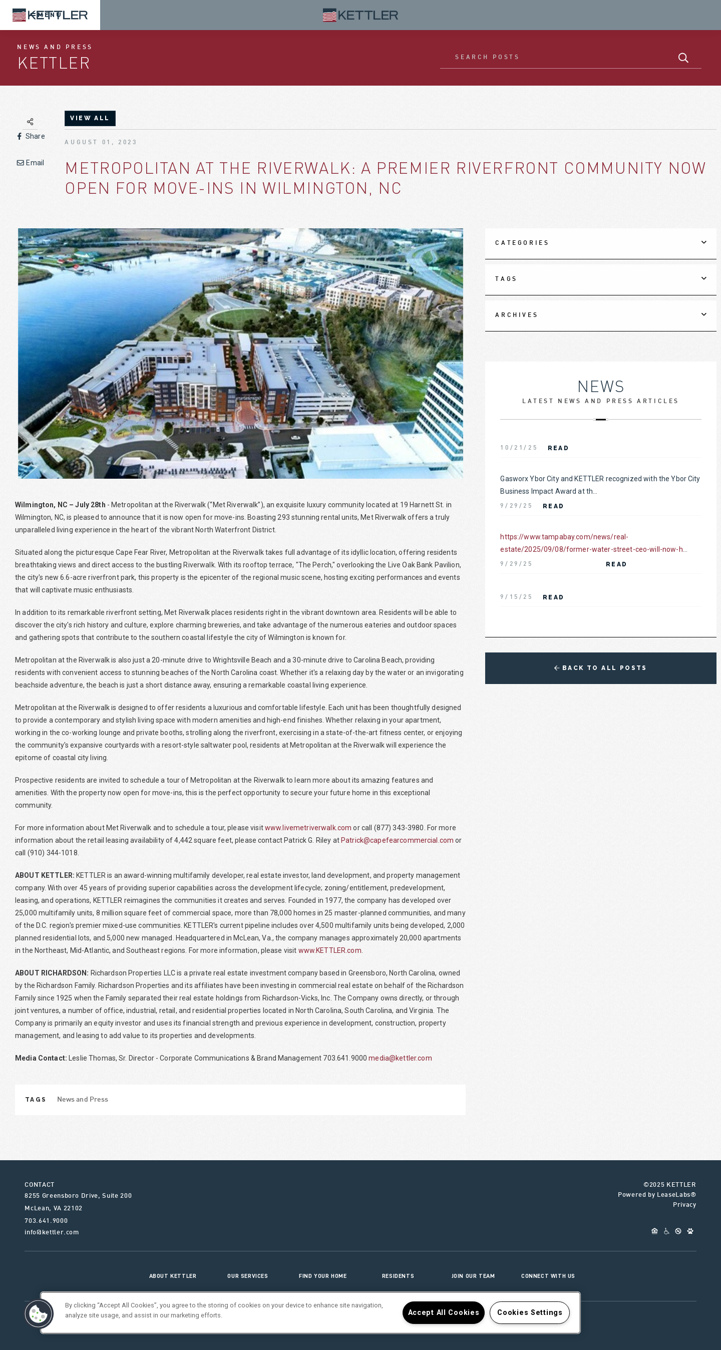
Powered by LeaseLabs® (657, 1195)
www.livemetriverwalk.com (308, 828)
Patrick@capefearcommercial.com (397, 840)
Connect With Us (548, 1276)
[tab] (600, 243)
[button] (39, 1314)
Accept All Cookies (444, 1312)
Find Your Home (322, 1276)
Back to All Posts (600, 667)
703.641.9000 (46, 1221)
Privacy (684, 1205)
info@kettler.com (52, 1233)
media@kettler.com (400, 1058)
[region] (310, 1312)
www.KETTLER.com (330, 950)
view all (90, 118)
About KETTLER (173, 1276)
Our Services (247, 1276)
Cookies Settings (530, 1312)
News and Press (83, 1100)
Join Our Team (473, 1276)
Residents (398, 1276)
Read (559, 448)
